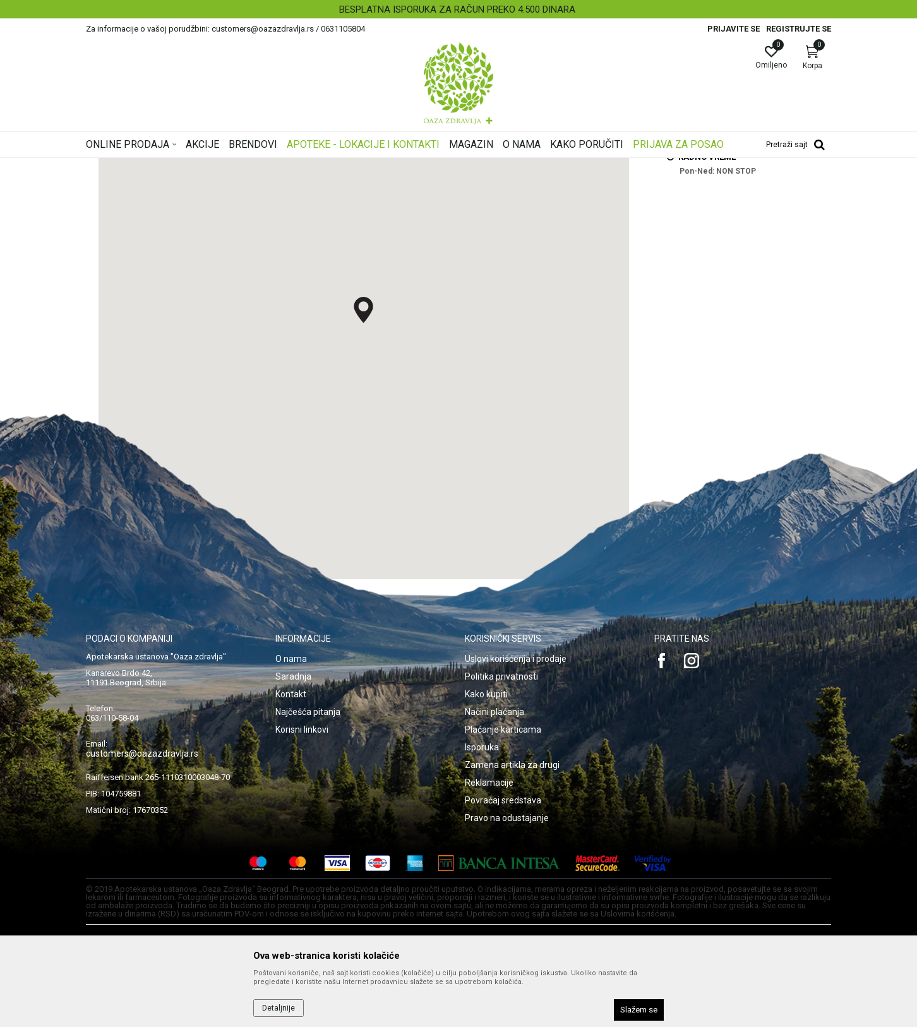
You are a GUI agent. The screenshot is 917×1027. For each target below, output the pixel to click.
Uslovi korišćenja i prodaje (515, 817)
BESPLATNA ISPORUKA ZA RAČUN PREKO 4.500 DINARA (457, 9)
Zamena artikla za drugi (512, 923)
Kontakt (290, 852)
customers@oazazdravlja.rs (142, 911)
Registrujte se (798, 28)
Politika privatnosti (501, 834)
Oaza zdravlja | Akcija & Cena (137, 166)
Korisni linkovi (301, 887)
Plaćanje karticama (503, 887)
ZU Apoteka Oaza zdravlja (289, 166)
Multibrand (216, 166)
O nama (291, 817)
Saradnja (293, 834)
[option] (458, 9)
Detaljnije (278, 1008)
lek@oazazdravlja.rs (716, 233)
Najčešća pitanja (307, 870)
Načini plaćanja (494, 870)
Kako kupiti (486, 852)
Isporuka (482, 905)
